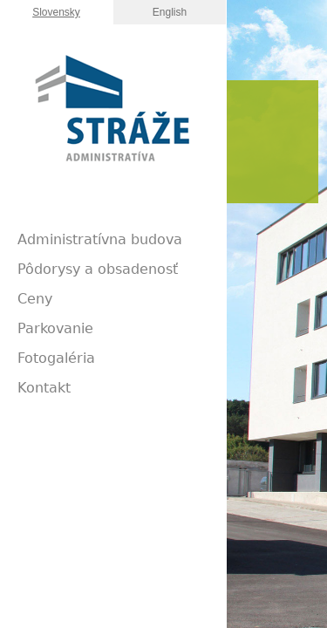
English (170, 12)
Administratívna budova (99, 239)
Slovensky (56, 12)
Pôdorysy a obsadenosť (97, 269)
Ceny (34, 298)
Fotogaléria (56, 358)
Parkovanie (55, 328)
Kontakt (44, 387)
